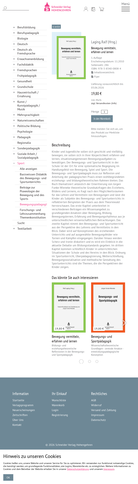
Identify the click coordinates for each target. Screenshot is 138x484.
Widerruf (96, 405)
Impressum (97, 415)
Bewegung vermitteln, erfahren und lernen (65, 338)
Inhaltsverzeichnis (102, 72)
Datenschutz (98, 420)
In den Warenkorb (102, 118)
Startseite (18, 400)
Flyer (95, 76)
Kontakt (16, 425)
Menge (95, 111)
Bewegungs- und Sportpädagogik (101, 338)
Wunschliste (59, 400)
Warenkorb (58, 405)
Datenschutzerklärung (78, 469)
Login (55, 410)
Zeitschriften (20, 415)
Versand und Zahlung (103, 410)
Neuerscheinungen (23, 410)
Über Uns (17, 420)
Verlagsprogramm (22, 405)
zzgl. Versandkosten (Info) (104, 103)
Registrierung (60, 415)
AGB (93, 400)
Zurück (57, 26)
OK (8, 477)
